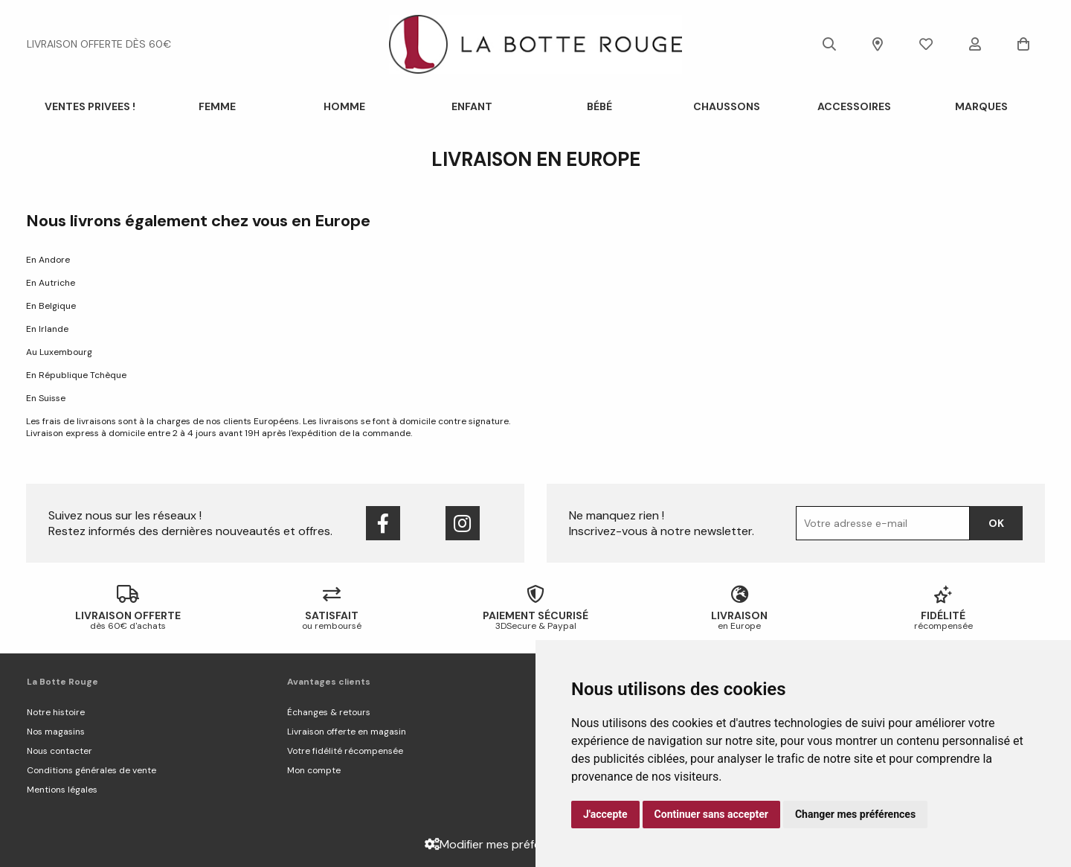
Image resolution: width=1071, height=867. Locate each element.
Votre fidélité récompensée (345, 751)
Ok (996, 523)
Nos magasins (56, 732)
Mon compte (314, 770)
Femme (217, 106)
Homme (344, 106)
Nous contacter (59, 751)
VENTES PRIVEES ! (90, 106)
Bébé (599, 106)
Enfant (471, 106)
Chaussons (726, 106)
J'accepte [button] (605, 814)
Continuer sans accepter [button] (711, 814)
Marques (981, 106)
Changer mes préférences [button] (855, 814)
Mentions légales (62, 790)
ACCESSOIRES (854, 106)
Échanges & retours (328, 712)
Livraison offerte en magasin (346, 732)
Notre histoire (56, 712)
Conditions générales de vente (91, 770)
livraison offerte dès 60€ (99, 44)
